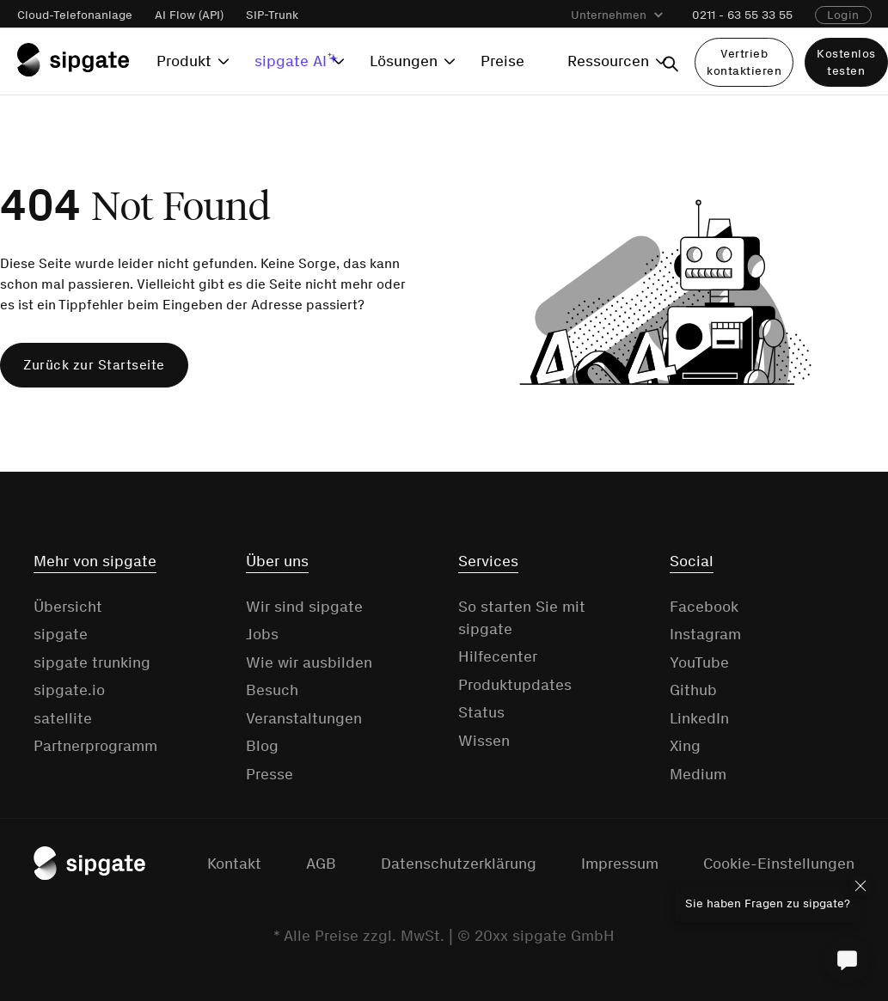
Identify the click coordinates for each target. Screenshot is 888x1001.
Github (693, 690)
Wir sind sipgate (304, 606)
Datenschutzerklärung (458, 863)
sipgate (61, 634)
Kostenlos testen (846, 62)
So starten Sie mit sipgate (521, 617)
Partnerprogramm (95, 745)
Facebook (704, 606)
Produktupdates (515, 684)
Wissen (484, 740)
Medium (698, 774)
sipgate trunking (92, 662)
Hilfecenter (497, 656)
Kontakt (234, 863)
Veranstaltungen (304, 718)
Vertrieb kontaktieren (744, 62)
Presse (269, 774)
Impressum (619, 863)
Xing (685, 745)
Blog (262, 745)
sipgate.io (69, 690)
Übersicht (68, 606)
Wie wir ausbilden (309, 662)
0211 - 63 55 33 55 (742, 15)
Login (843, 15)
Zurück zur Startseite (94, 365)
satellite (63, 718)
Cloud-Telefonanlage (74, 15)
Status (481, 712)
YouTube (699, 662)
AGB (321, 863)
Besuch (272, 690)
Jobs (262, 634)
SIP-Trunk (272, 15)
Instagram (705, 634)
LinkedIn (699, 718)
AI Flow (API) (189, 15)
